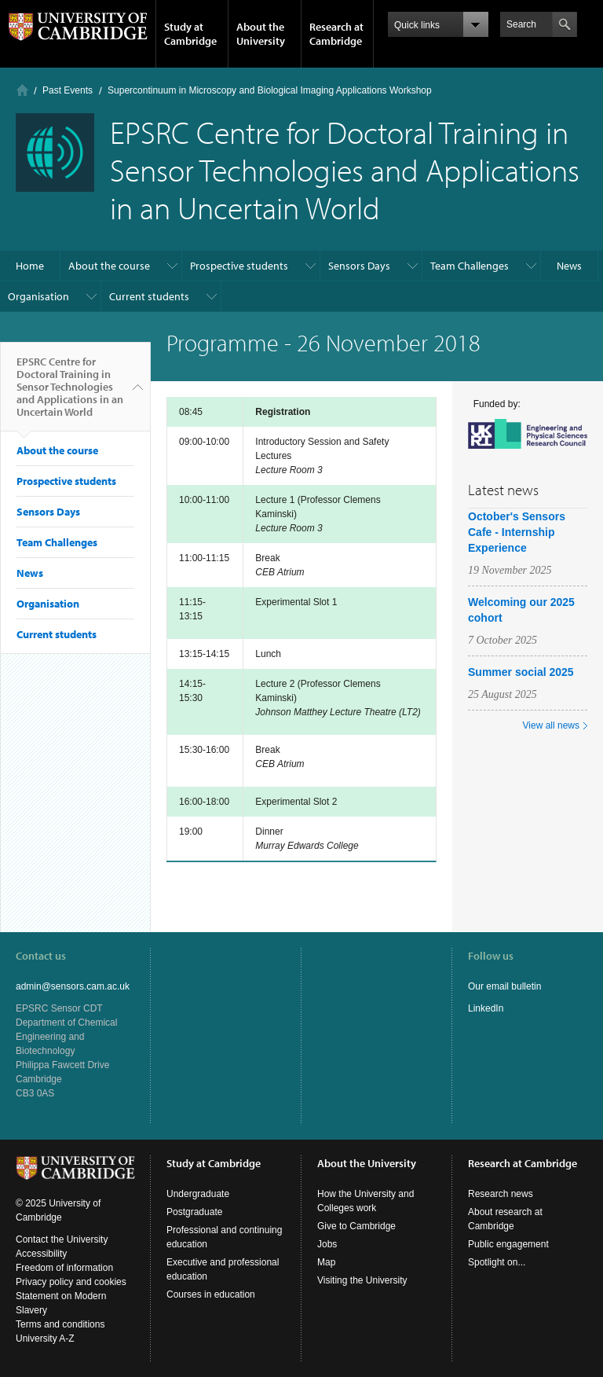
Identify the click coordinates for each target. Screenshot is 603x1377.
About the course (109, 266)
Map (326, 1262)
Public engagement (508, 1244)
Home (22, 90)
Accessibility (41, 1253)
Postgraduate (194, 1211)
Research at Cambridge (336, 34)
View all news (551, 725)
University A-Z (45, 1338)
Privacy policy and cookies (71, 1281)
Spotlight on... (496, 1262)
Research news (500, 1193)
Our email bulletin (504, 986)
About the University (260, 34)
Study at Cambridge (190, 34)
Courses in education (210, 1294)
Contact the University (62, 1239)
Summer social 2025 (521, 672)
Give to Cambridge (356, 1226)
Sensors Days (359, 266)
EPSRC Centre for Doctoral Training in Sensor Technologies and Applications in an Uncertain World (69, 392)
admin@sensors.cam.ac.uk (73, 986)
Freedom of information (64, 1267)
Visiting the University (362, 1280)
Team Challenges (469, 266)
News (569, 266)
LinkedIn (485, 1008)
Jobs (327, 1244)
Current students (149, 296)
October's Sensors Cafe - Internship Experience (516, 532)
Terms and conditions (60, 1324)
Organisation (38, 296)
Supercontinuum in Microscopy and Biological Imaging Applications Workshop (270, 90)
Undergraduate (197, 1193)
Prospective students (239, 266)
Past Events (67, 90)
